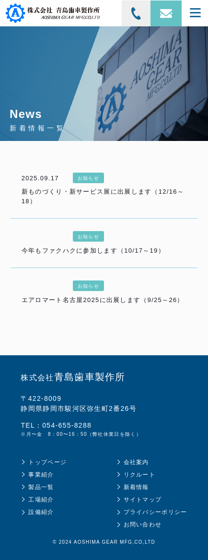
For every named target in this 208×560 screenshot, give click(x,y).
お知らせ (88, 178)
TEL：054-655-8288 (56, 425)
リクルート (140, 474)
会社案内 (136, 462)
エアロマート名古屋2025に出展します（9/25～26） (103, 299)
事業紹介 (41, 474)
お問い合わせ (143, 524)
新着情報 (136, 487)
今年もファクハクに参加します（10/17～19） (93, 250)
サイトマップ (143, 499)
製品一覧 (41, 487)
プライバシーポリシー (155, 512)
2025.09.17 (40, 178)
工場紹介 (41, 499)
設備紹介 (41, 512)
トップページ (47, 462)
